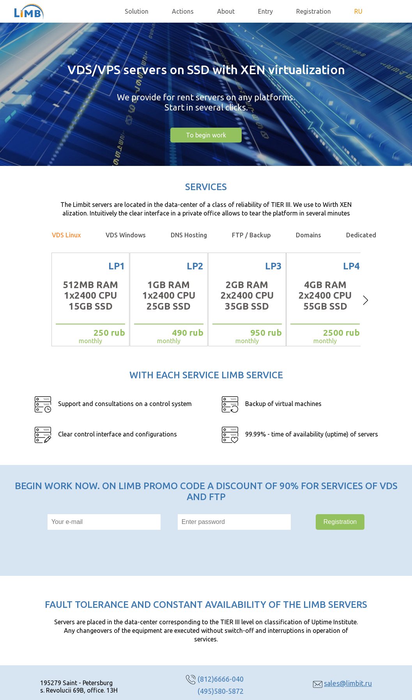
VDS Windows (126, 235)
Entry (265, 11)
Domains (308, 235)
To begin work (206, 135)
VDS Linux (66, 235)
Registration (313, 11)
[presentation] (168, 553)
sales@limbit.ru (348, 683)
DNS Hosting (189, 235)
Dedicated (361, 235)
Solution (137, 11)
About (226, 11)
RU (358, 11)
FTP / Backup (251, 235)
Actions (183, 11)
